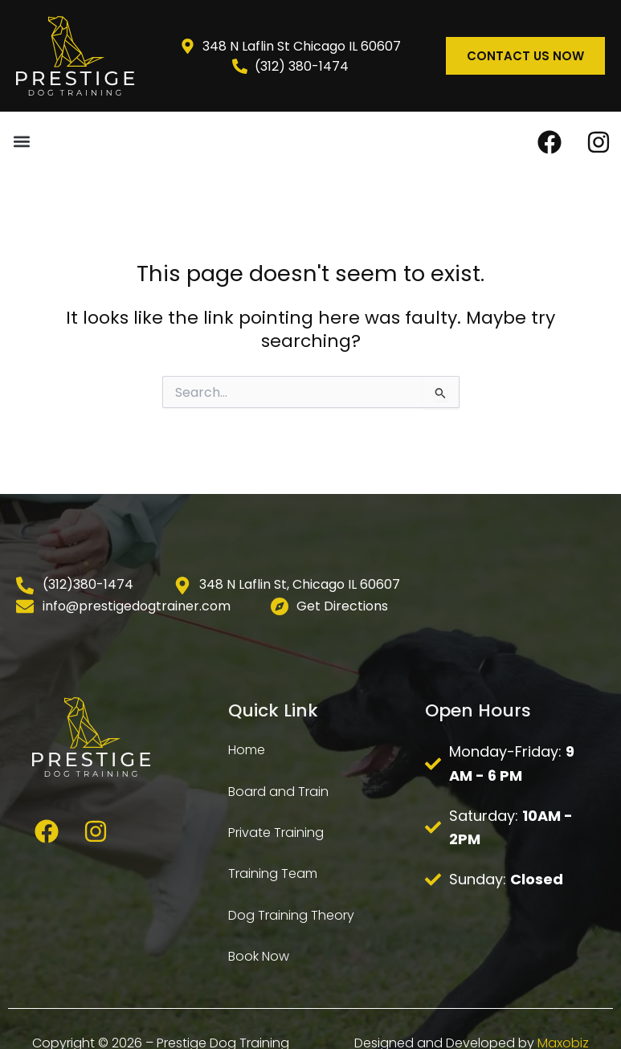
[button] (21, 141)
